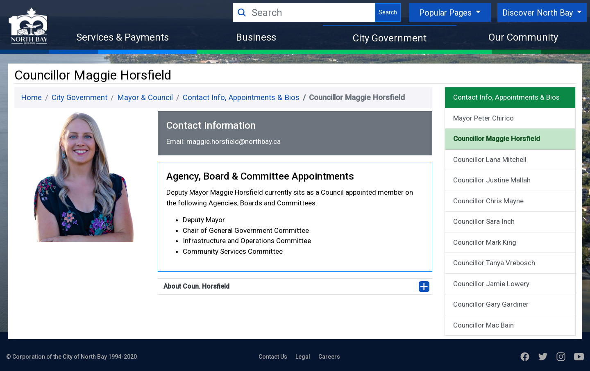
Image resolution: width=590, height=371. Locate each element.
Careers (329, 356)
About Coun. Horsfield (196, 286)
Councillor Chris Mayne (488, 201)
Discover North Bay (538, 13)
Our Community (523, 37)
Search (388, 12)
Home (31, 97)
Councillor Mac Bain (483, 325)
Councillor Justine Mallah (492, 180)
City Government (390, 38)
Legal (302, 356)
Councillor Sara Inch (484, 221)
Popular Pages (446, 13)
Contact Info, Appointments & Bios (241, 97)
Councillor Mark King (484, 242)
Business (256, 37)
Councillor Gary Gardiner (491, 304)
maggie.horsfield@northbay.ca (233, 141)
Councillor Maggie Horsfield (496, 138)
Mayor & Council (145, 97)
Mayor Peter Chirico (483, 118)
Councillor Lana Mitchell (489, 159)
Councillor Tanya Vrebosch (494, 263)
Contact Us (273, 356)
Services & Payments (122, 37)
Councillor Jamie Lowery (491, 284)
